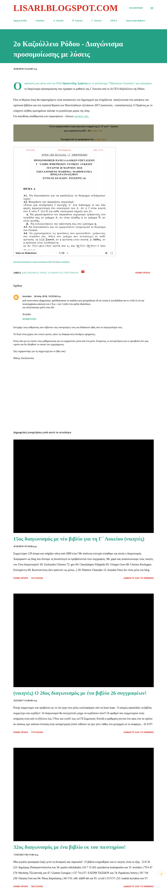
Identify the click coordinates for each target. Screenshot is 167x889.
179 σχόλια (37, 732)
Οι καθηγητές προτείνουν (63, 272)
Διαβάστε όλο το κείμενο (139, 578)
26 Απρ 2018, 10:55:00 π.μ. (47, 296)
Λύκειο (43, 272)
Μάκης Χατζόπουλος (63, 262)
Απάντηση (29, 319)
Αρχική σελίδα (20, 21)
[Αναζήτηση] (136, 8)
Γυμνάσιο (40, 21)
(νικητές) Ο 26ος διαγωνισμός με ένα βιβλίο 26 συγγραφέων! (80, 693)
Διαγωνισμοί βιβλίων (135, 21)
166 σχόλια (37, 886)
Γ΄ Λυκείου (97, 21)
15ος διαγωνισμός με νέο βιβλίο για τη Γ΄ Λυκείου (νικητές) (78, 539)
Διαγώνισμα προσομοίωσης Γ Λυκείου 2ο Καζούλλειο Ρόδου (32, 262)
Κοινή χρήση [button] (142, 272)
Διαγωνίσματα (30, 272)
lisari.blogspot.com (65, 8)
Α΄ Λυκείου (58, 21)
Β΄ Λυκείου (77, 21)
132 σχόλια (37, 578)
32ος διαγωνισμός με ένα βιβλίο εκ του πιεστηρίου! (69, 847)
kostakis (27, 296)
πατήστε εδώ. (81, 116)
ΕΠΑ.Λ (113, 21)
